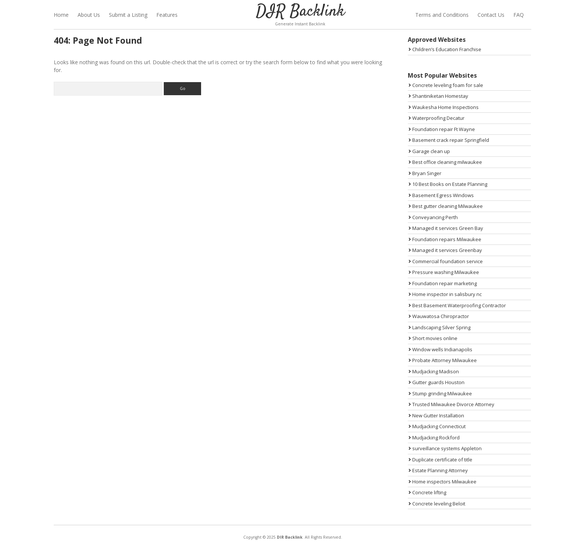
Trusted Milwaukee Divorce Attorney (451, 404)
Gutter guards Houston (436, 382)
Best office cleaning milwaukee (445, 162)
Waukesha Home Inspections (444, 107)
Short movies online (433, 338)
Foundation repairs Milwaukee (445, 239)
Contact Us (491, 14)
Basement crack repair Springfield (449, 140)
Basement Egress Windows (441, 195)
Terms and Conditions (442, 14)
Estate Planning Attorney (438, 470)
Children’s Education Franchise (445, 49)
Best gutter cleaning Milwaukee (446, 206)
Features (167, 14)
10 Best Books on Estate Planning (448, 184)
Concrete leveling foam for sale (446, 85)
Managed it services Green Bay (446, 228)
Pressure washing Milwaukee (444, 272)
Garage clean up (429, 151)
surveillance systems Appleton (445, 448)
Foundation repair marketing (443, 283)
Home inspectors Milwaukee (442, 481)
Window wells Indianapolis (440, 349)
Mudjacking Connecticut (437, 426)
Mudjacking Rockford (434, 437)
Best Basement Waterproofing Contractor (457, 305)
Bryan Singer (425, 173)
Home (61, 14)
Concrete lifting (427, 492)
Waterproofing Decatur (436, 118)
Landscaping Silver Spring (439, 327)
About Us (89, 14)
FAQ (518, 14)
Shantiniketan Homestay (438, 96)
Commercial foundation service (446, 261)
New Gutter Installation (436, 415)
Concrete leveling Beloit (437, 503)
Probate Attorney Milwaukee (443, 360)
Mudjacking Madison (434, 371)
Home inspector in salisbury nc (445, 294)
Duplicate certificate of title (440, 459)
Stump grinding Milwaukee (440, 393)
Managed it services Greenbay (445, 250)
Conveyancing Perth (433, 217)
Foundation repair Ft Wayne (442, 129)
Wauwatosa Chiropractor (439, 316)
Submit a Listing (128, 14)
